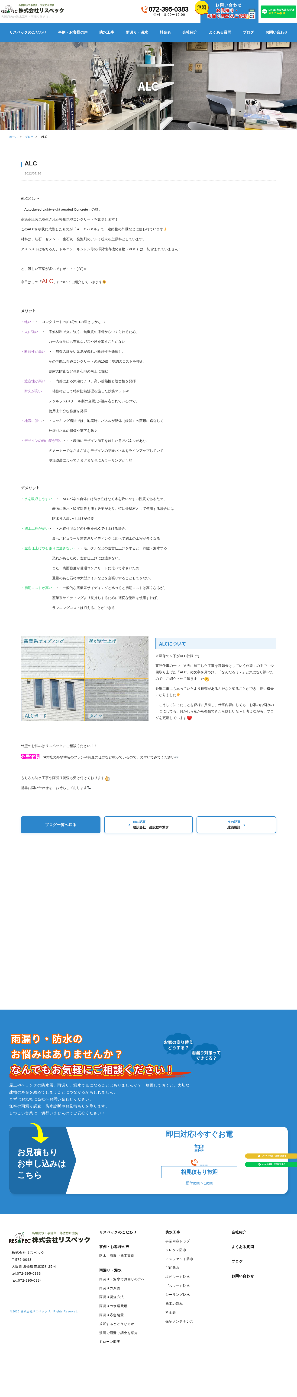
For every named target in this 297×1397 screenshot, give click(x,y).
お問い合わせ (276, 32)
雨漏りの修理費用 (113, 1313)
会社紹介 (189, 32)
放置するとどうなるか (116, 1331)
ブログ (248, 32)
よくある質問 (220, 32)
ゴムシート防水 (177, 1293)
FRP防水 (172, 1275)
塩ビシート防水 (177, 1284)
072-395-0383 (168, 9)
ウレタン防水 (176, 1257)
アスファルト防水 (179, 1266)
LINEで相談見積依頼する (235, 1174)
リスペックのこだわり (27, 32)
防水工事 (106, 32)
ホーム (14, 137)
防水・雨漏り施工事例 (116, 1262)
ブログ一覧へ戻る (148, 826)
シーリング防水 (177, 1301)
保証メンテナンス (179, 1328)
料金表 (165, 32)
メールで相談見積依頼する (237, 1156)
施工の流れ (174, 1310)
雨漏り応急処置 (111, 1322)
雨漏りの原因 (109, 1295)
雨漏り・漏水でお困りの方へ (122, 1286)
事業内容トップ (177, 1248)
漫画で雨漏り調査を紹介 (118, 1340)
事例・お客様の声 (73, 32)
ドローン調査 (109, 1348)
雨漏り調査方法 (111, 1304)
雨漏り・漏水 (137, 32)
